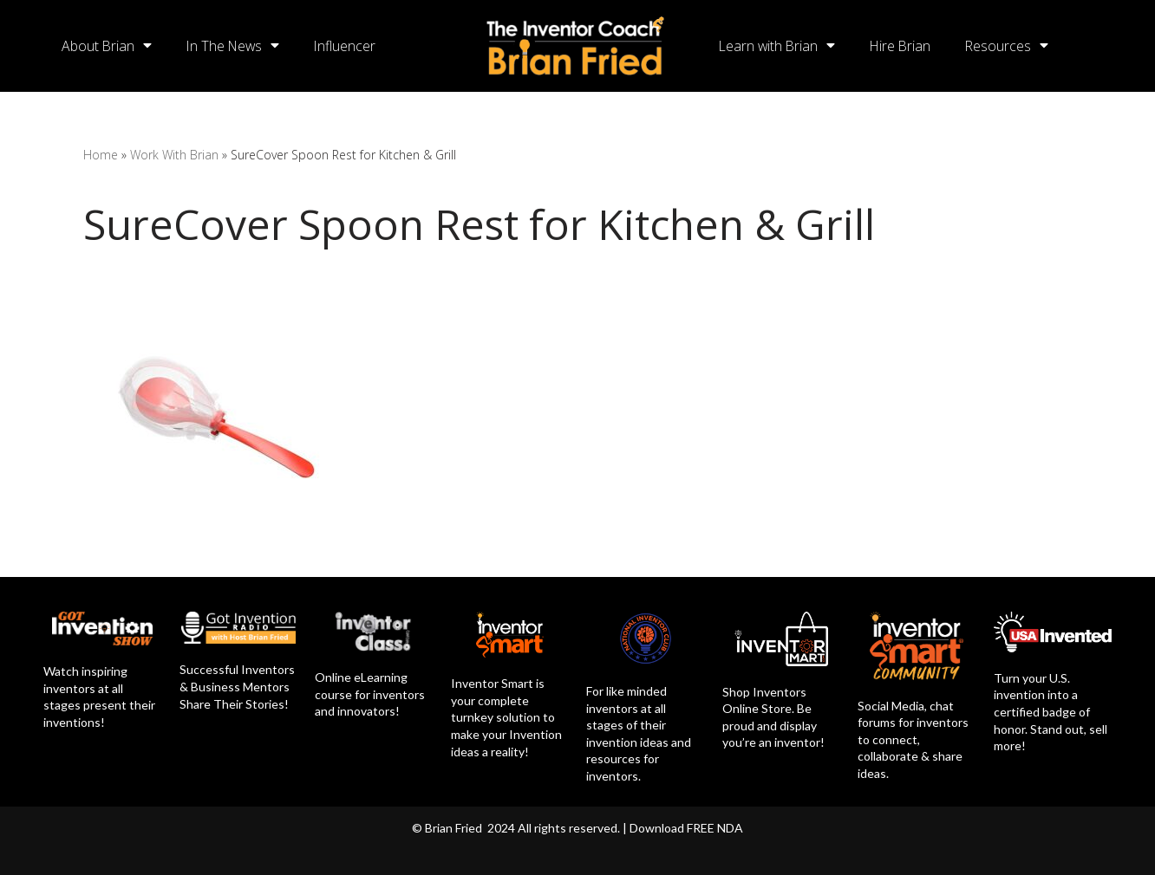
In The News (235, 46)
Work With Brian (174, 154)
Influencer (349, 45)
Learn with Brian (778, 46)
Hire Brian (903, 45)
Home (100, 154)
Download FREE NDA (686, 827)
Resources (1011, 46)
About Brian (107, 46)
